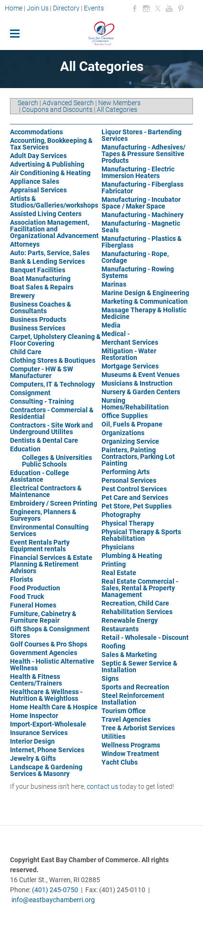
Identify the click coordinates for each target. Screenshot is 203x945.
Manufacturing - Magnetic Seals (141, 226)
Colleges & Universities (57, 457)
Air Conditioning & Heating (50, 173)
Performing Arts (126, 472)
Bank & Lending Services (47, 261)
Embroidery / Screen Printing (53, 503)
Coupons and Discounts (57, 109)
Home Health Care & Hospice (54, 707)
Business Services (37, 328)
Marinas (114, 284)
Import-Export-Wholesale (48, 724)
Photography (121, 514)
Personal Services (129, 480)
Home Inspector (34, 715)
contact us (102, 786)
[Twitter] (157, 8)
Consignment (30, 393)
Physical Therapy (128, 523)
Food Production (35, 588)
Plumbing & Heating (132, 555)
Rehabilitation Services (137, 612)
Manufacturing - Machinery (142, 215)
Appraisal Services (38, 190)
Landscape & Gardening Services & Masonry (46, 770)
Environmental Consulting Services (49, 530)
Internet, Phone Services (47, 750)
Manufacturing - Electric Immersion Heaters (138, 172)
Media (111, 325)
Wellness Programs (131, 745)
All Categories (117, 109)
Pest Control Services (134, 489)
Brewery (22, 295)
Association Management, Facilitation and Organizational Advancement (54, 229)
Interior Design (32, 741)
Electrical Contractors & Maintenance (45, 491)
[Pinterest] (180, 8)
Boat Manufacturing (40, 278)
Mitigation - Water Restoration (129, 354)
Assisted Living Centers (45, 214)
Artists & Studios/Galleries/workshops (54, 202)
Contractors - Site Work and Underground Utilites (51, 428)
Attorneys (25, 244)
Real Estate (119, 573)
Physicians (118, 547)
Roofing (113, 646)
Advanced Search (68, 103)
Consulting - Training (42, 401)
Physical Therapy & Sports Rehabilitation (141, 535)
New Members (119, 103)
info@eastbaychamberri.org (53, 900)
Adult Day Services (38, 155)
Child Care (25, 352)
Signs (110, 678)
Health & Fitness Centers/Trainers (36, 680)
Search (28, 103)
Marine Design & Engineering (145, 293)
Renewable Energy (130, 620)
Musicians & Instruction (137, 383)
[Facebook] (135, 8)
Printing (114, 564)
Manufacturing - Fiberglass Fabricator (142, 187)
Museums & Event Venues (141, 374)
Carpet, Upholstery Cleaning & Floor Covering (55, 340)
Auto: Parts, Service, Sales (50, 253)
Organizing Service (130, 441)
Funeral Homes (33, 605)
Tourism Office (124, 711)
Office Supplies (125, 415)
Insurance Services (39, 732)
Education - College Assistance (39, 476)
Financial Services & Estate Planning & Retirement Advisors (51, 564)
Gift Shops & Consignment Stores (50, 632)
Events (94, 8)
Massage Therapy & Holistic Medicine (144, 313)
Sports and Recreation (135, 687)
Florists (21, 579)
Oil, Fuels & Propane (132, 424)
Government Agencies (43, 653)
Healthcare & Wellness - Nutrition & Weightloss (46, 695)
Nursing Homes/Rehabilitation (135, 404)
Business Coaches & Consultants (40, 307)
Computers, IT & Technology (52, 384)
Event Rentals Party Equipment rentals (40, 545)
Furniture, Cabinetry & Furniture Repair (43, 617)
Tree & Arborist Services (138, 728)
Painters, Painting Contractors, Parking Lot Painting (138, 456)
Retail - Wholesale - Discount (145, 637)
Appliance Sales (34, 181)
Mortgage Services (130, 366)
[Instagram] (146, 8)
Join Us (38, 8)
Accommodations (36, 132)
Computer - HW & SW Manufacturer (41, 372)
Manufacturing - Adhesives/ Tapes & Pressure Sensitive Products (143, 153)
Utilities (113, 736)
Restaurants (120, 629)
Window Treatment (130, 753)
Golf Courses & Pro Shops (48, 644)
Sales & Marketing (129, 654)
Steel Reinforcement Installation (133, 699)
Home (14, 8)
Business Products (38, 319)
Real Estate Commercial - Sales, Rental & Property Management (140, 587)
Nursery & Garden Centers (141, 392)
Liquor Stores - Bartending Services (142, 135)
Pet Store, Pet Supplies (137, 506)
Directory (66, 8)
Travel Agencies (126, 719)
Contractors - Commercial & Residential (51, 413)
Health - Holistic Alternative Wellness (52, 664)
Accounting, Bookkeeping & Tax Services (51, 144)
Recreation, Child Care (135, 603)
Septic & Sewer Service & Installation (139, 666)
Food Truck (27, 596)
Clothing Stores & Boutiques (52, 360)
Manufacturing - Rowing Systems (138, 272)
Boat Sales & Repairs (41, 287)
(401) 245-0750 (55, 890)
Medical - (116, 334)
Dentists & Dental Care (44, 440)
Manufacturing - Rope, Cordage (135, 257)
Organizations (123, 433)
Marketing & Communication (145, 301)
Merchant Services (130, 342)
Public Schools (44, 464)
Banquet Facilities (37, 270)
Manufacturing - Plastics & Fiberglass (142, 242)
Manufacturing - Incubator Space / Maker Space (141, 203)
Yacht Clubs (120, 762)
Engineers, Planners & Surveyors (43, 515)
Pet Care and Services (135, 497)
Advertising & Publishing (47, 164)
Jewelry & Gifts (33, 758)
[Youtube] (169, 8)
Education (25, 449)
